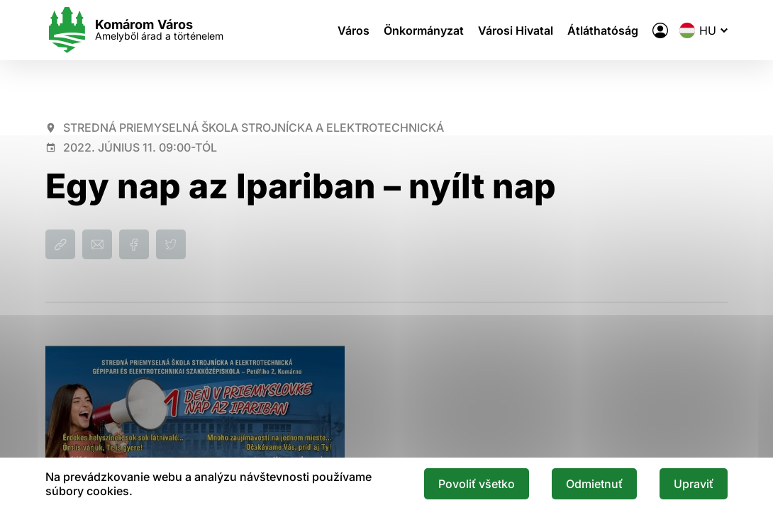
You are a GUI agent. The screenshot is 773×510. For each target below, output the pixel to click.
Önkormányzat (424, 30)
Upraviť (693, 484)
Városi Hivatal (515, 30)
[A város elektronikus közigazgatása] (660, 30)
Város (353, 30)
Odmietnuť (594, 484)
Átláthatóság (602, 30)
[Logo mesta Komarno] (134, 30)
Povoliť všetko (476, 484)
